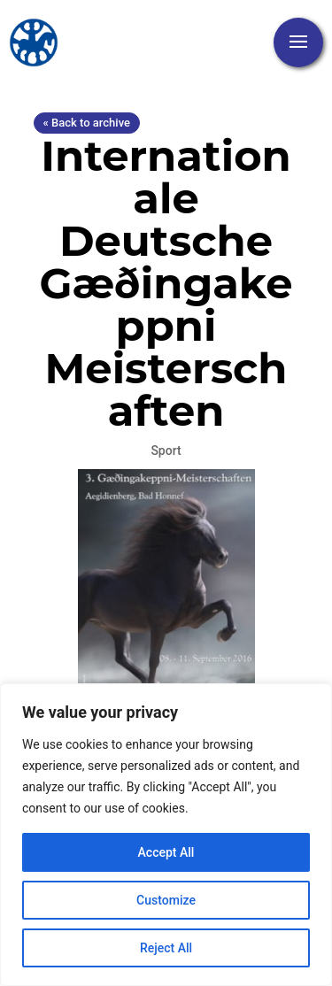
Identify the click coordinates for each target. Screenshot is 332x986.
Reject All (166, 948)
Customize (166, 900)
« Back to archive (86, 122)
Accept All (166, 852)
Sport (166, 450)
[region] (166, 834)
